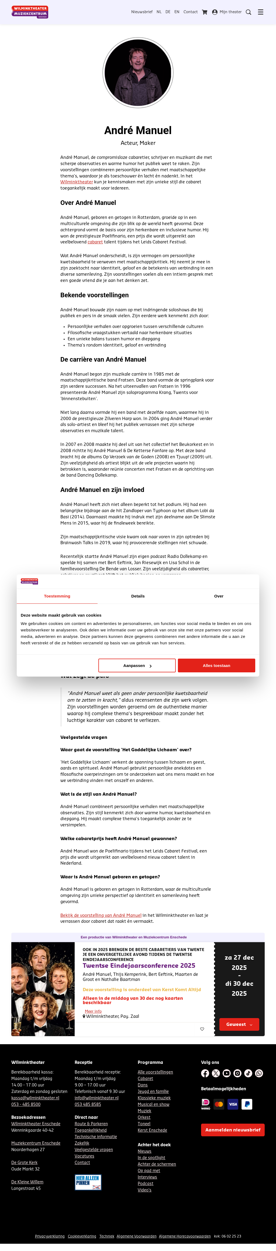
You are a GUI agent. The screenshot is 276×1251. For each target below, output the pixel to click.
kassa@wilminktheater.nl (35, 1100)
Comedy (112, 1030)
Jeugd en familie (153, 1093)
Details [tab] (138, 596)
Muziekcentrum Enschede (35, 1145)
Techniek (106, 1237)
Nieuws (144, 1153)
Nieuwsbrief (142, 12)
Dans (143, 1087)
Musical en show (153, 1106)
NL (159, 12)
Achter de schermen (157, 1166)
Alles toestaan (216, 665)
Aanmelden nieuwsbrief (232, 1131)
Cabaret (91, 1030)
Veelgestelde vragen (94, 1151)
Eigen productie (137, 1030)
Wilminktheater (76, 182)
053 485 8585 (88, 1106)
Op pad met (149, 1172)
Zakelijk (82, 1145)
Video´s (144, 1192)
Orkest (144, 1119)
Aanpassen (137, 665)
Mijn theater (227, 12)
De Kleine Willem (27, 1184)
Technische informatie (96, 1138)
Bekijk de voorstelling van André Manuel (101, 915)
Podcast (145, 1185)
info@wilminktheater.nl (97, 1100)
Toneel (144, 1125)
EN (177, 12)
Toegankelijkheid (91, 1132)
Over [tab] (219, 596)
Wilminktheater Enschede (35, 1125)
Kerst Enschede (152, 1132)
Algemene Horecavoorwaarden (185, 1237)
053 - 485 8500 (25, 1106)
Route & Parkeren (91, 1125)
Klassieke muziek (154, 1100)
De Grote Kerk (24, 1164)
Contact (191, 12)
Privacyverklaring (50, 1237)
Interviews (147, 1179)
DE (167, 12)
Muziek (144, 1112)
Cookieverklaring (82, 1237)
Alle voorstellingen (155, 1074)
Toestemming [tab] (57, 596)
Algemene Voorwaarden (137, 1237)
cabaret (95, 242)
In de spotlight (151, 1159)
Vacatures (84, 1158)
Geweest (239, 1025)
